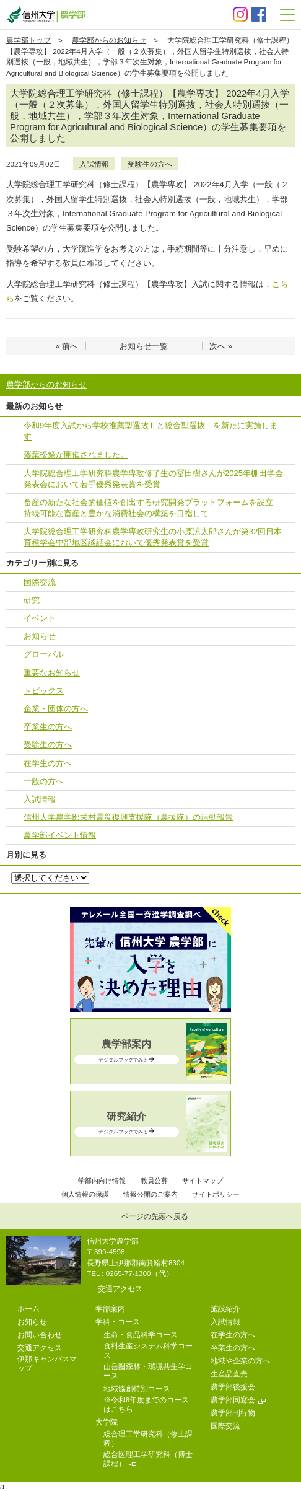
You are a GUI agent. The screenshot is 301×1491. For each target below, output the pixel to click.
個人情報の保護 (85, 1194)
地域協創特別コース (136, 1388)
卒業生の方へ (48, 726)
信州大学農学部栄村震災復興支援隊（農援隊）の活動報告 (128, 817)
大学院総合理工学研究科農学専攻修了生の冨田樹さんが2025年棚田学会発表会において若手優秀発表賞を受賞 (153, 478)
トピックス (44, 690)
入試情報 (94, 164)
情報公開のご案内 (150, 1194)
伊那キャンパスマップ (47, 1363)
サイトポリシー (216, 1194)
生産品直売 (229, 1374)
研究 (32, 600)
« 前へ (67, 346)
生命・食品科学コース (140, 1334)
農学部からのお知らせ (109, 40)
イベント (40, 618)
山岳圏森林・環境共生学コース (148, 1370)
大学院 (106, 1422)
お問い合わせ (39, 1334)
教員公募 (154, 1180)
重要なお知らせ (52, 672)
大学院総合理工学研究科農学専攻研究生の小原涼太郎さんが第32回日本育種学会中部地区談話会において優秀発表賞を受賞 (153, 537)
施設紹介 (225, 1308)
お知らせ (40, 636)
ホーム (28, 1308)
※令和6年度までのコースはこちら (146, 1404)
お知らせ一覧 (144, 346)
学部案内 (110, 1308)
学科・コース (117, 1321)
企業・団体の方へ (56, 708)
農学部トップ (28, 40)
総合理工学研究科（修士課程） (148, 1438)
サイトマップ (202, 1180)
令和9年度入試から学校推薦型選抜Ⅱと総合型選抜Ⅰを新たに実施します (150, 431)
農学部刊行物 (233, 1413)
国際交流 (40, 582)
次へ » (220, 346)
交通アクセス (120, 1289)
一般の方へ (44, 781)
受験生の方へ (150, 164)
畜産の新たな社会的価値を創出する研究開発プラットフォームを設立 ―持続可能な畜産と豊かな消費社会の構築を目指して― (154, 508)
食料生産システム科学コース (148, 1350)
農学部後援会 (233, 1387)
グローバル (44, 654)
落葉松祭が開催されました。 (76, 454)
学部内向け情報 (102, 1180)
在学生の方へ (48, 763)
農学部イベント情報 (60, 835)
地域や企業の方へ (240, 1361)
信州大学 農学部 (45, 14)
